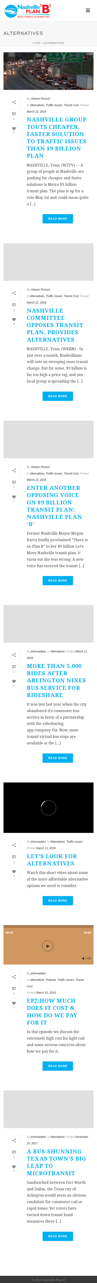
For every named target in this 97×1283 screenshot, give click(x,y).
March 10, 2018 (46, 992)
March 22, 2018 (36, 111)
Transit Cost (71, 105)
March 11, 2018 (46, 848)
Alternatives (37, 105)
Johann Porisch (40, 98)
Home (37, 43)
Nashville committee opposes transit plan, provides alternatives (55, 325)
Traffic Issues (54, 105)
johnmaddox (38, 651)
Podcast (51, 980)
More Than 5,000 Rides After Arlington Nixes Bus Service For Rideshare (56, 680)
